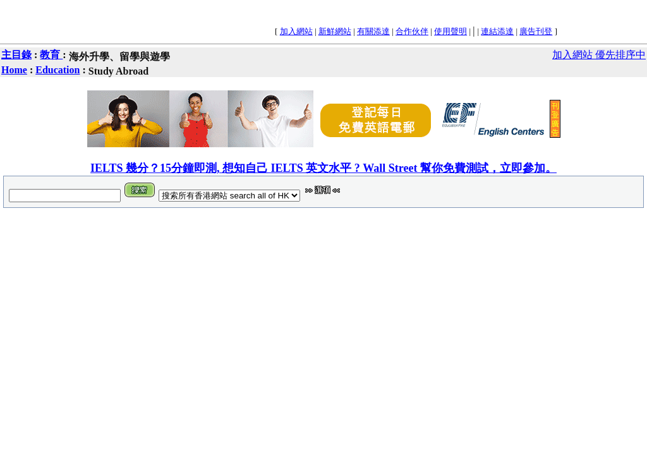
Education (57, 69)
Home (14, 69)
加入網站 (296, 31)
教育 (51, 54)
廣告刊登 (535, 31)
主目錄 (16, 54)
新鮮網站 (334, 31)
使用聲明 (450, 31)
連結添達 (497, 31)
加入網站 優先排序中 (599, 54)
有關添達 (373, 31)
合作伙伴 (412, 31)
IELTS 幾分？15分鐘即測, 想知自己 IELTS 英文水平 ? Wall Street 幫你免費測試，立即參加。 (323, 168)
